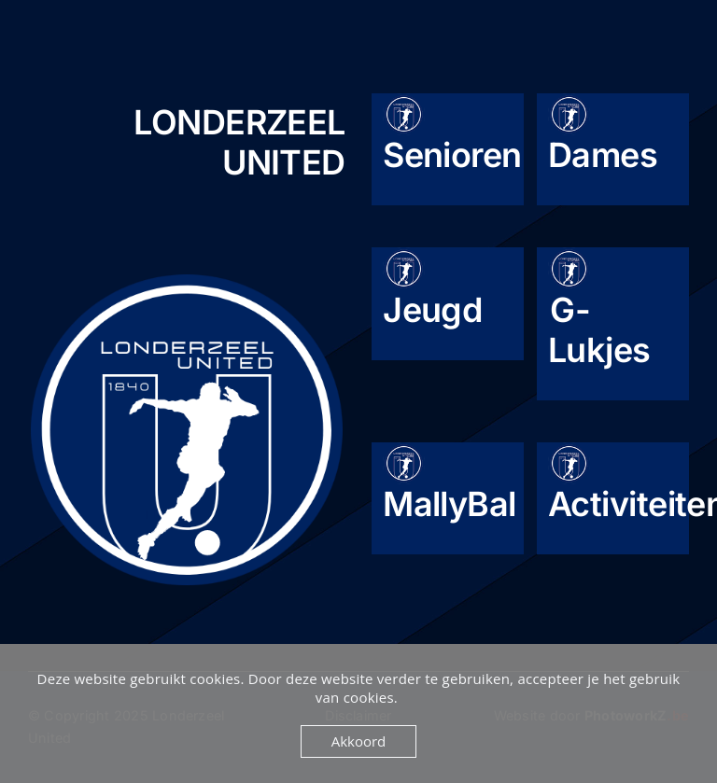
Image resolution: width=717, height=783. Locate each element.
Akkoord (359, 741)
